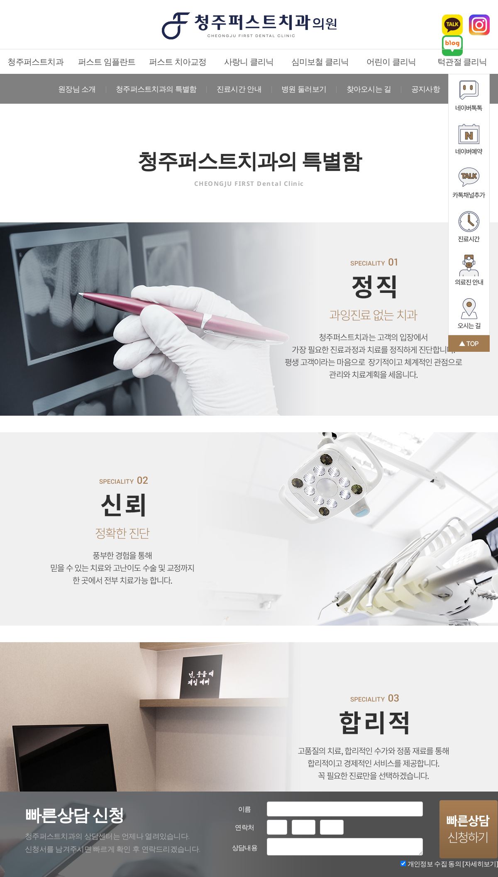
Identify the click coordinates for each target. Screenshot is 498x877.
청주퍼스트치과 (35, 61)
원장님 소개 (77, 89)
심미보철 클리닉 (320, 61)
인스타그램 (479, 25)
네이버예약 (469, 139)
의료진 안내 (469, 270)
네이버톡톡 (469, 95)
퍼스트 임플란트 (107, 61)
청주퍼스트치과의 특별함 (156, 89)
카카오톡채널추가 (469, 183)
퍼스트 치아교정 (178, 61)
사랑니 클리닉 (248, 61)
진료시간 (469, 226)
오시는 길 (469, 313)
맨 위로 (469, 343)
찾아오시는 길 (369, 89)
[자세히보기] (480, 863)
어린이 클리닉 (391, 61)
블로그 (452, 45)
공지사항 (425, 89)
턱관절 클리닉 (462, 61)
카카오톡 (452, 25)
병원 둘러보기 (303, 89)
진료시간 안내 (239, 89)
